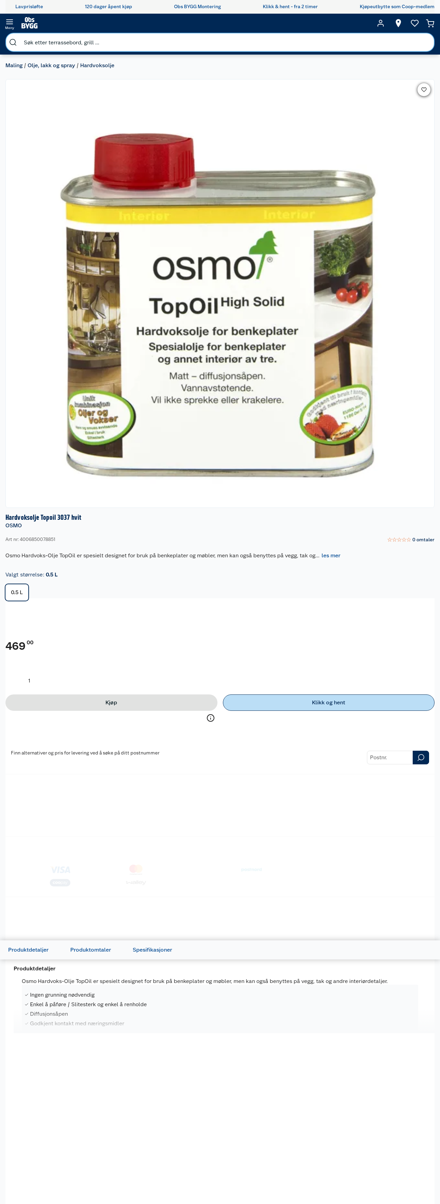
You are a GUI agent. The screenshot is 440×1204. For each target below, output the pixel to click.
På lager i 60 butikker (130, 828)
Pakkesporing (42, 1155)
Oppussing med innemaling (266, 1129)
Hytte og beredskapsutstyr (268, 1188)
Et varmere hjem (267, 1150)
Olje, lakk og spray (57, 39)
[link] (403, 77)
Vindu (319, 1174)
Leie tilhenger (100, 1112)
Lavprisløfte (215, 1103)
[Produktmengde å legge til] (275, 242)
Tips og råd (261, 1158)
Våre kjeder (154, 1129)
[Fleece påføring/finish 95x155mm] (135, 746)
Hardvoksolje (103, 39)
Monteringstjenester (108, 1103)
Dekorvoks (77, 317)
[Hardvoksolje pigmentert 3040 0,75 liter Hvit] (220, 957)
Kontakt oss (40, 1121)
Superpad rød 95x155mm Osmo (49, 751)
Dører (319, 1166)
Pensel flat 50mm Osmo (218, 747)
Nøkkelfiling (98, 1144)
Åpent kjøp (214, 1112)
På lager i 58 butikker (45, 828)
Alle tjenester (100, 1153)
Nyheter (151, 1112)
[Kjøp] (294, 264)
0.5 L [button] (263, 146)
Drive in (210, 1144)
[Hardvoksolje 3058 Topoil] (135, 957)
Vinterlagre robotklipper (99, 1132)
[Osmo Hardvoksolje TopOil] (50, 957)
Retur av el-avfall (214, 1132)
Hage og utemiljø (322, 1113)
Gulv (318, 1125)
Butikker (36, 1112)
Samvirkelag (155, 1190)
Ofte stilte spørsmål (49, 1146)
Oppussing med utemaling (266, 1115)
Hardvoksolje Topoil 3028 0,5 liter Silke (389, 959)
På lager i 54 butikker (130, 1042)
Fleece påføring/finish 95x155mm (130, 751)
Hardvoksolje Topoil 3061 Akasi (303, 959)
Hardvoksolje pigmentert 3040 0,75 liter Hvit (219, 959)
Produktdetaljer (39, 481)
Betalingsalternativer (50, 1173)
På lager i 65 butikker (300, 828)
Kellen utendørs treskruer (377, 751)
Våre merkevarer (160, 1121)
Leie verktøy (99, 1121)
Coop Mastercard (214, 1156)
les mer (261, 109)
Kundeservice (42, 1103)
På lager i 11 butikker (298, 1042)
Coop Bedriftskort (215, 1179)
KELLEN (363, 738)
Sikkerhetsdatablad (164, 1181)
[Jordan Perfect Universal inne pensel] (305, 746)
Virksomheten (157, 1199)
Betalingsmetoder (292, 419)
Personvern (154, 1146)
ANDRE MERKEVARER (206, 947)
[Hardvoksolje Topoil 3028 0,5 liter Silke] (389, 957)
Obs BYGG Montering (213, 1194)
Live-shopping (265, 1167)
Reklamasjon (41, 1138)
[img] (50, 763)
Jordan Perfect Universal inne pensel (304, 751)
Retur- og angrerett (48, 1129)
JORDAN (279, 738)
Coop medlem (217, 1121)
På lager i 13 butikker (383, 1042)
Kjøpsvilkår (154, 1138)
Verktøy (321, 1157)
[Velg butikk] (385, 23)
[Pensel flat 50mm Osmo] (220, 746)
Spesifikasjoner (163, 481)
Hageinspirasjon (266, 1103)
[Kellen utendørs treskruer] (389, 746)
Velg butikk (394, 279)
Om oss (150, 1103)
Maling (19, 39)
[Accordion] (220, 622)
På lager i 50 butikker (215, 828)
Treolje (187, 317)
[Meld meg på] (417, 1117)
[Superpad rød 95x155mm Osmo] (50, 746)
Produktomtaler (101, 481)
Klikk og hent (216, 1167)
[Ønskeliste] (402, 23)
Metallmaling (122, 317)
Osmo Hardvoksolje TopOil (42, 959)
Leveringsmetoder (371, 419)
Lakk (158, 317)
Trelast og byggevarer (325, 1137)
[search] (81, 23)
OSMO (259, 63)
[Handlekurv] (419, 23)
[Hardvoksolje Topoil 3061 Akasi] (305, 957)
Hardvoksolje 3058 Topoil (134, 955)
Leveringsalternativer (50, 1181)
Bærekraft (153, 1173)
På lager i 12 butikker (214, 1042)
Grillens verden (265, 1141)
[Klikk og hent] (386, 264)
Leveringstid (41, 1164)
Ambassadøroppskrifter (275, 1176)
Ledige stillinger (160, 1164)
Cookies (151, 1155)
